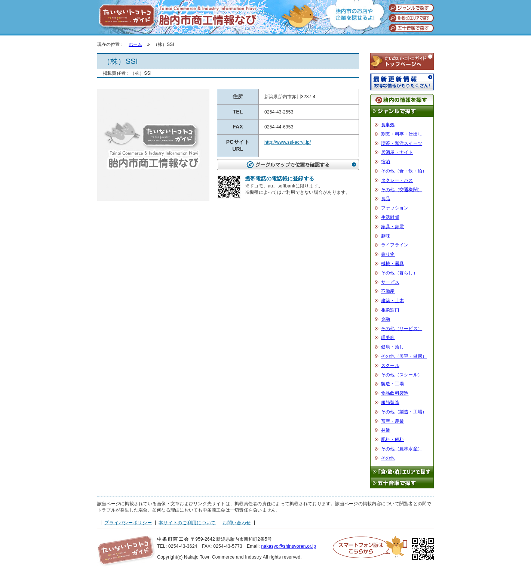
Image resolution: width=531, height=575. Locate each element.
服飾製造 (390, 402)
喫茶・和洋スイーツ (401, 143)
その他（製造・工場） (404, 411)
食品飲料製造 (394, 393)
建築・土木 (392, 300)
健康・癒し (392, 346)
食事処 (388, 124)
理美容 (388, 337)
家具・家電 (392, 226)
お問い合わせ (236, 522)
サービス (390, 282)
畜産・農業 (392, 421)
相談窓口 (390, 310)
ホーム (135, 44)
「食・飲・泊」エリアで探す (402, 472)
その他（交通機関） (401, 189)
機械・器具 (392, 263)
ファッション (394, 208)
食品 (385, 198)
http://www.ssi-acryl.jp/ (287, 142)
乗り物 (388, 254)
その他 (388, 458)
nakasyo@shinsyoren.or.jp (288, 546)
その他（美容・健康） (404, 356)
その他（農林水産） (401, 448)
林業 (385, 430)
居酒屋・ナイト (397, 152)
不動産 (388, 291)
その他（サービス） (401, 328)
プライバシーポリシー (128, 522)
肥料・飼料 (392, 439)
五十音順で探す (402, 483)
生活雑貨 (390, 217)
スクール (390, 365)
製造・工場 (392, 383)
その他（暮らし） (399, 273)
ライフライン (394, 245)
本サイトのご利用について (187, 522)
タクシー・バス (397, 180)
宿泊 (385, 161)
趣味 (385, 236)
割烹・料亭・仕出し (401, 134)
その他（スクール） (401, 374)
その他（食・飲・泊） (404, 171)
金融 (385, 319)
